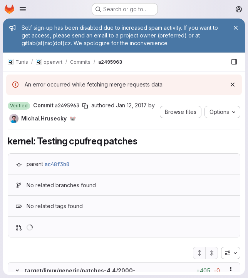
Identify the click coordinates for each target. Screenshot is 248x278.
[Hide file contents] (17, 270)
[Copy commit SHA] (85, 105)
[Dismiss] (232, 84)
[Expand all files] (199, 253)
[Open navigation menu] (23, 9)
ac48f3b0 (57, 164)
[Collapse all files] (212, 253)
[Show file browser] (234, 62)
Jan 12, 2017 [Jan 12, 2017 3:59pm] (131, 105)
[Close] (235, 27)
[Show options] (230, 270)
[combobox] (230, 253)
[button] (19, 106)
